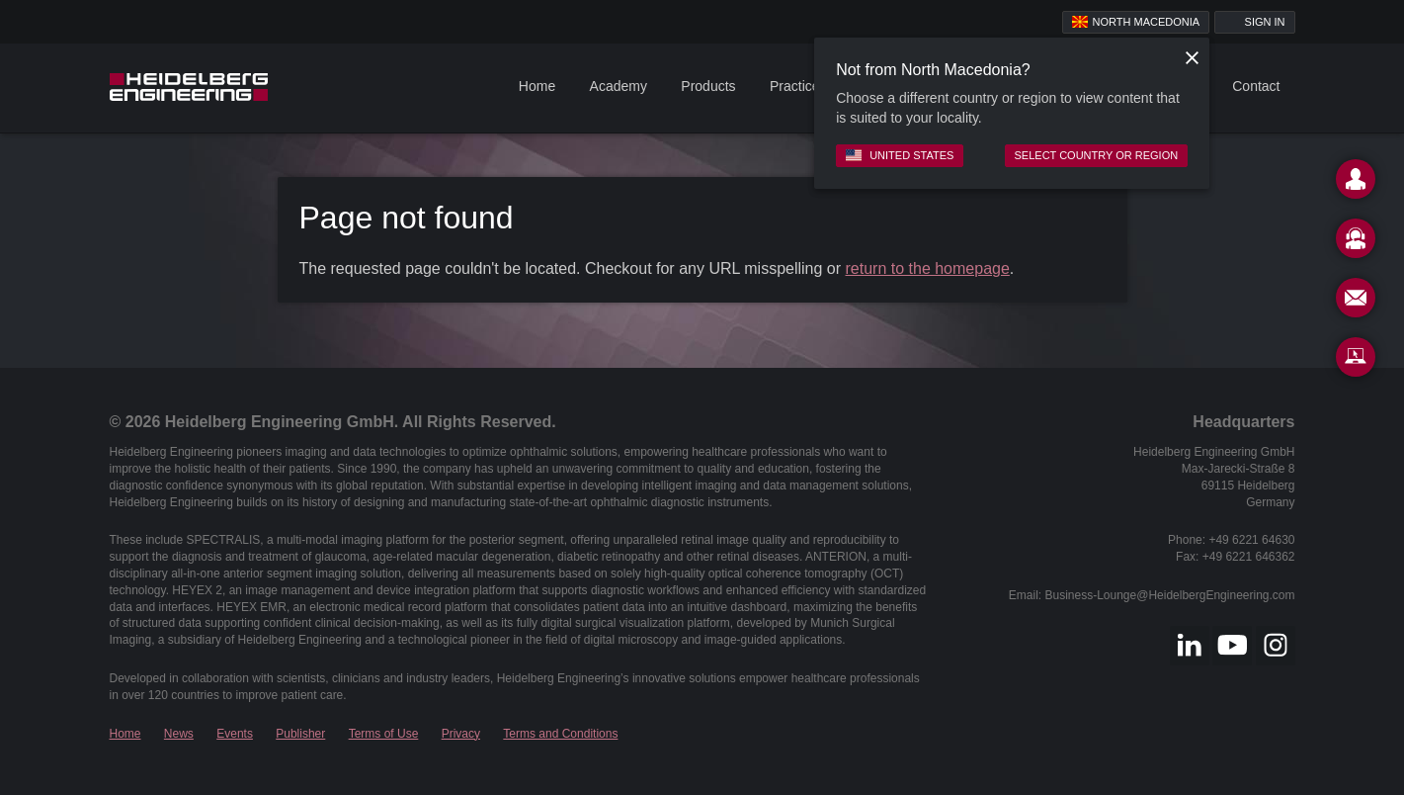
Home (537, 86)
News (179, 734)
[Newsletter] (1355, 301)
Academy (618, 86)
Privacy (461, 734)
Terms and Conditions (560, 734)
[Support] (1355, 242)
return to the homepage (928, 268)
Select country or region (1097, 155)
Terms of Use (384, 734)
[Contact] (1355, 183)
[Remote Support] (1355, 361)
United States (899, 155)
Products (708, 86)
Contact (1256, 86)
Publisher (300, 734)
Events (234, 734)
